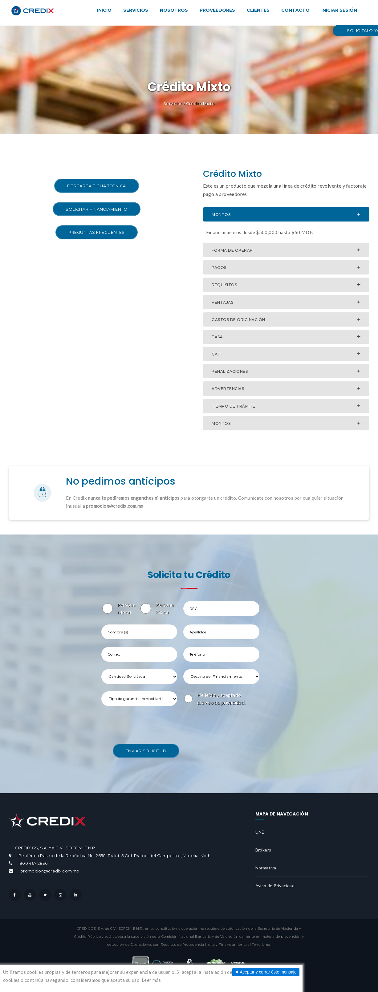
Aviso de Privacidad (275, 882)
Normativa (265, 865)
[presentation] (148, 723)
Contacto (295, 10)
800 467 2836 (33, 860)
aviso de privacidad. (224, 699)
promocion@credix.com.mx (49, 868)
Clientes (258, 10)
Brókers (263, 847)
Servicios (135, 10)
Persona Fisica (165, 608)
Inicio (104, 10)
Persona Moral (127, 608)
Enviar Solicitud (146, 748)
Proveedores (217, 10)
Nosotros (174, 10)
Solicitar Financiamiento (96, 209)
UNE (259, 829)
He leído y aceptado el (221, 695)
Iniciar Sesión (339, 10)
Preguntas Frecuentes (96, 232)
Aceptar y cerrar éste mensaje (263, 972)
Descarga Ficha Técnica (96, 185)
